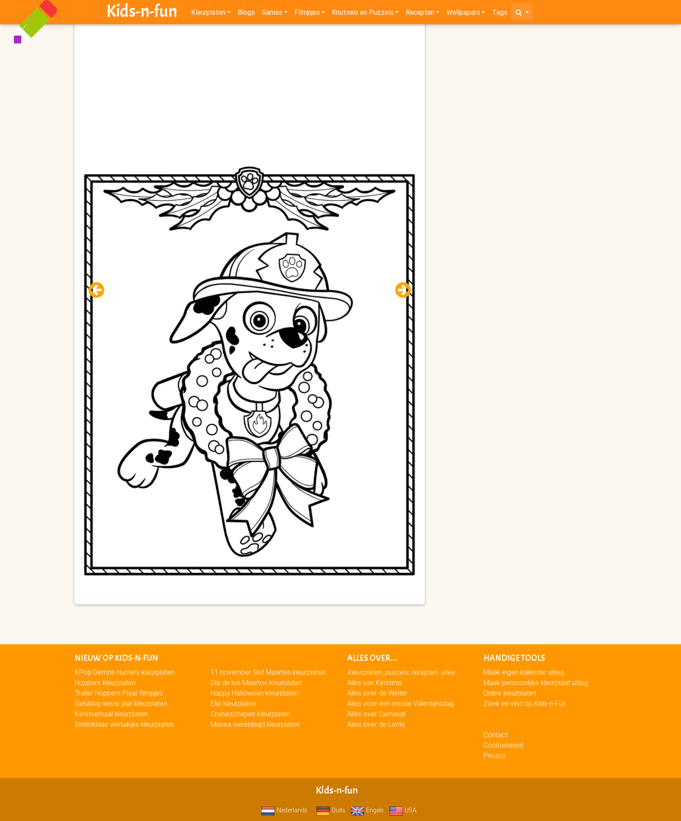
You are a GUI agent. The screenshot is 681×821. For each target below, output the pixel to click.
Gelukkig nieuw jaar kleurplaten (121, 703)
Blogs (246, 14)
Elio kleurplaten (233, 703)
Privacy (494, 755)
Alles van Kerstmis (374, 682)
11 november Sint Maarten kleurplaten (268, 672)
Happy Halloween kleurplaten (254, 693)
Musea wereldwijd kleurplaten (255, 724)
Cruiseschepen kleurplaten (250, 713)
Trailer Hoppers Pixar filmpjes (119, 693)
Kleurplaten (208, 14)
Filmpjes (307, 14)
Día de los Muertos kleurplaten (256, 682)
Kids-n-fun (141, 13)
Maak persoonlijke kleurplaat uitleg (535, 682)
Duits (330, 810)
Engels (367, 810)
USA (403, 810)
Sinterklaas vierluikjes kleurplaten (124, 724)
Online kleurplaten (509, 693)
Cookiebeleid (503, 745)
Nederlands (284, 810)
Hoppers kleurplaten (105, 682)
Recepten (420, 14)
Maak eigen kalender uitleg (523, 672)
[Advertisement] (249, 87)
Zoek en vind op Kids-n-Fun (524, 703)
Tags (499, 14)
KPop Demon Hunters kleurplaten (125, 672)
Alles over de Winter (377, 693)
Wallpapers (463, 14)
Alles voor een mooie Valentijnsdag (400, 703)
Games (272, 14)
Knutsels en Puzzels (362, 14)
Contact (495, 734)
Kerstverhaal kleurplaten (111, 713)
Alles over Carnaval (376, 713)
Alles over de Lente (376, 724)
